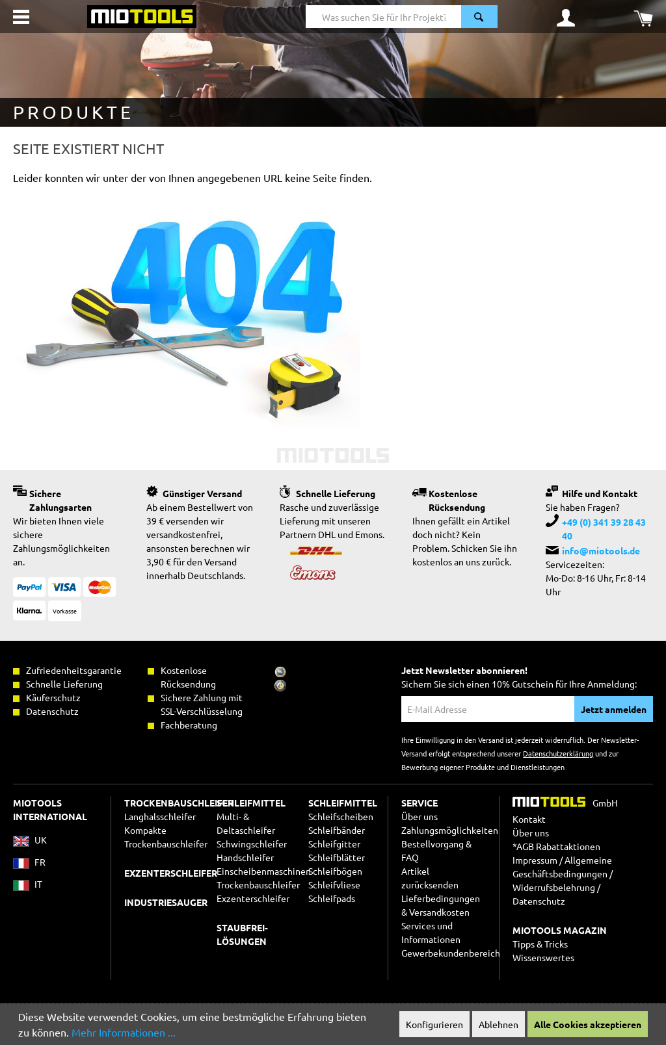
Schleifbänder (336, 830)
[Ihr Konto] (566, 17)
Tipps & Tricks (540, 943)
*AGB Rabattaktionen (556, 846)
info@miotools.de (601, 550)
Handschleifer (245, 857)
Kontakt (529, 819)
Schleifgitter (334, 843)
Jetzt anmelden (613, 709)
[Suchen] (479, 16)
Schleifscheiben (340, 816)
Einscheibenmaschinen (264, 871)
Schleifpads (331, 898)
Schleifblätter (336, 857)
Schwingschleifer (252, 843)
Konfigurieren (434, 1024)
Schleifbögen (335, 871)
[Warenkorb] (643, 17)
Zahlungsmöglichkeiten (449, 830)
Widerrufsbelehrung (554, 887)
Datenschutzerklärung (558, 753)
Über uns (419, 816)
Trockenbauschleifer (258, 884)
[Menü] (21, 17)
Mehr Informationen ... (124, 1032)
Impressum (535, 860)
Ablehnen (498, 1024)
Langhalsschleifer (160, 816)
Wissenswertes (543, 957)
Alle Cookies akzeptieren (587, 1024)
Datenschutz (539, 901)
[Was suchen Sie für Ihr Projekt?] (384, 16)
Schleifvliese (334, 884)
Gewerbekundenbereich (450, 953)
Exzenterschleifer (253, 898)
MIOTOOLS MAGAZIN (560, 930)
